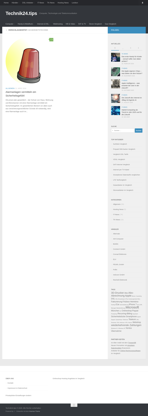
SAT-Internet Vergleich (121, 164)
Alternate (116, 234)
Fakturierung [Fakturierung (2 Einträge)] (116, 302)
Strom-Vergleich (95, 24)
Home (6, 3)
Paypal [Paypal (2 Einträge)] (135, 311)
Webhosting (58, 24)
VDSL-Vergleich (119, 159)
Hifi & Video (70, 24)
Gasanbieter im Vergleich (122, 185)
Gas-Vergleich (110, 24)
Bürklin (115, 244)
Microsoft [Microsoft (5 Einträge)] (132, 307)
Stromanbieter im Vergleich (123, 190)
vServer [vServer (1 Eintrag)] (130, 322)
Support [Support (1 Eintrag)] (113, 319)
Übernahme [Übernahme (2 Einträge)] (116, 331)
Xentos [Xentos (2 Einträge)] (129, 328)
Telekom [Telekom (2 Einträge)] (132, 319)
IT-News (40, 3)
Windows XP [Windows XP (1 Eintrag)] (121, 328)
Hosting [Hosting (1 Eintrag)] (113, 304)
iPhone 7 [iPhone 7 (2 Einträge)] (133, 304)
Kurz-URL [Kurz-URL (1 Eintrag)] (139, 304)
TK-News (51, 3)
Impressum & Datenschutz (17, 388)
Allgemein (10, 88)
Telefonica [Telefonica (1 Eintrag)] (125, 319)
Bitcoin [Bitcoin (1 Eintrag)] (133, 296)
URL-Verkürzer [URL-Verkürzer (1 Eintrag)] (121, 322)
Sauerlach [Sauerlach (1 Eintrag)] (135, 313)
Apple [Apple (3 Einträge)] (128, 295)
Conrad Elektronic (119, 254)
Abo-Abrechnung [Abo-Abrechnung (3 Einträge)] (122, 294)
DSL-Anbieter (27, 3)
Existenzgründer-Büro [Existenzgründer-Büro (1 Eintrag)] (134, 299)
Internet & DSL (43, 24)
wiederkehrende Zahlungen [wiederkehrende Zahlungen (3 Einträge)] (126, 325)
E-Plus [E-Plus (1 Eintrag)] (126, 299)
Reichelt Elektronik (120, 280)
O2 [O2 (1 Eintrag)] (120, 311)
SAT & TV (82, 24)
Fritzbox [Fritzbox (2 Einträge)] (126, 302)
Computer (9, 24)
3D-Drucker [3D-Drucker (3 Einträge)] (117, 292)
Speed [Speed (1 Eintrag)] (139, 316)
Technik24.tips (21, 13)
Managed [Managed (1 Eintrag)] (113, 308)
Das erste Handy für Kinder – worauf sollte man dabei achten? (132, 59)
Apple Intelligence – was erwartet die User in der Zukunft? (131, 85)
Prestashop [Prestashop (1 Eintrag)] (114, 313)
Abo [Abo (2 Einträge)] (126, 293)
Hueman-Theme (34, 411)
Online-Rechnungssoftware (130, 351)
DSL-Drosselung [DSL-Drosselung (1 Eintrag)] (119, 299)
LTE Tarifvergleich (119, 180)
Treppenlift (132, 343)
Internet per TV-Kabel (121, 170)
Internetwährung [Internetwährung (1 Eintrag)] (124, 304)
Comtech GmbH (119, 249)
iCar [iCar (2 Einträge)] (117, 304)
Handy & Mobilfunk (25, 24)
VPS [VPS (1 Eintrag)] (126, 322)
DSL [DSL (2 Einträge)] (113, 299)
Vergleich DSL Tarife (120, 154)
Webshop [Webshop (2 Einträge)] (137, 322)
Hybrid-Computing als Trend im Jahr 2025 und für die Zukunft (132, 112)
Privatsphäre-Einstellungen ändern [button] (18, 395)
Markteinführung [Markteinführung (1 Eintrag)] (121, 308)
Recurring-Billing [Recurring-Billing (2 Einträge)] (125, 313)
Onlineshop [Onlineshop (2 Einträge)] (127, 311)
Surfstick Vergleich (120, 144)
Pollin (115, 270)
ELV (114, 259)
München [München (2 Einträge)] (115, 311)
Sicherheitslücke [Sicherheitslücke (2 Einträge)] (118, 316)
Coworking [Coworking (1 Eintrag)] (139, 296)
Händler (15, 3)
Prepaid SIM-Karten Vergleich (124, 149)
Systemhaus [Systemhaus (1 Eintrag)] (119, 319)
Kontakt (10, 383)
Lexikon (75, 3)
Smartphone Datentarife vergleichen (126, 175)
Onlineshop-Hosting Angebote (64, 378)
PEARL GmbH (118, 264)
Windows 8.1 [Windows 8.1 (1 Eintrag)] (114, 328)
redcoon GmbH (119, 275)
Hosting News (63, 3)
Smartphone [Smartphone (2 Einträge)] (131, 316)
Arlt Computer (118, 239)
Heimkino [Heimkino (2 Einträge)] (134, 302)
